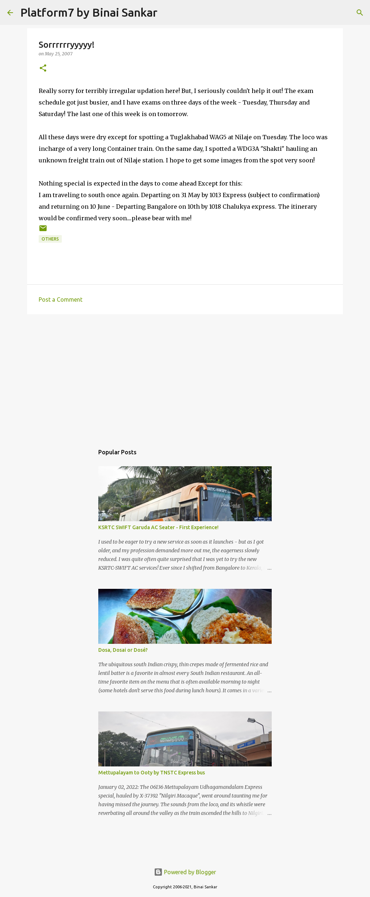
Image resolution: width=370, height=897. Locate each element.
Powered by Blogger (185, 872)
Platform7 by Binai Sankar (89, 12)
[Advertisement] (185, 375)
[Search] (167, 12)
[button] (43, 68)
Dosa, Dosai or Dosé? (123, 650)
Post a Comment (60, 299)
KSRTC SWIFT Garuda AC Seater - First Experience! (158, 527)
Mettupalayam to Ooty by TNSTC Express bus (151, 772)
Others (50, 239)
